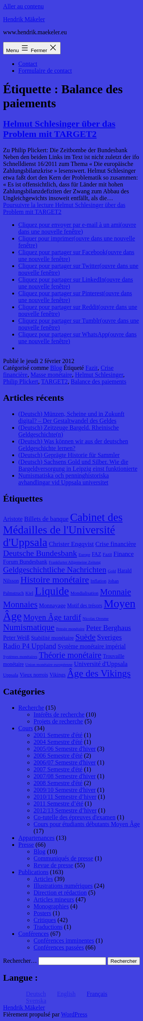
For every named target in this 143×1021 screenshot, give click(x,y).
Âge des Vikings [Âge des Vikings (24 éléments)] (98, 673)
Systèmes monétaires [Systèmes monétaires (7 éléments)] (20, 657)
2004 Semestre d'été (58, 742)
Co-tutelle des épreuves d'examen (75, 817)
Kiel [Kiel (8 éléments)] (30, 593)
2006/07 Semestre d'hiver (65, 762)
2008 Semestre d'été (58, 783)
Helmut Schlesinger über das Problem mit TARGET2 (59, 129)
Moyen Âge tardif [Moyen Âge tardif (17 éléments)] (52, 617)
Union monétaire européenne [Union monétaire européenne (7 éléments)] (48, 665)
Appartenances (36, 838)
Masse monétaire (51, 374)
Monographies (51, 906)
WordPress (74, 1014)
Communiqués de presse (63, 858)
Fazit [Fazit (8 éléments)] (107, 554)
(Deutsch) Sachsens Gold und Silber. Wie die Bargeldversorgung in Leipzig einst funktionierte (77, 465)
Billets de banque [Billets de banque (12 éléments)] (46, 518)
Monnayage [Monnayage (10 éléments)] (52, 605)
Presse (26, 844)
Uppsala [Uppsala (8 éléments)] (10, 675)
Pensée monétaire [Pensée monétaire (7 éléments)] (70, 629)
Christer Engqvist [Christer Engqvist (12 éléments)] (71, 544)
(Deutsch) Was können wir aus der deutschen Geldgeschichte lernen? (73, 444)
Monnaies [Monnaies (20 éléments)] (20, 604)
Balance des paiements (99, 381)
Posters (42, 913)
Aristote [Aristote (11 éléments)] (12, 519)
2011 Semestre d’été (58, 803)
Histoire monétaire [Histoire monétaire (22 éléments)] (55, 580)
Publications (33, 872)
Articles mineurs (54, 899)
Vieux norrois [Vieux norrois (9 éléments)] (34, 675)
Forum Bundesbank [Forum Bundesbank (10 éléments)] (25, 562)
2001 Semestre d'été (58, 735)
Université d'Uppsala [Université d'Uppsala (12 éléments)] (101, 663)
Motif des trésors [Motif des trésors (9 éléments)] (84, 605)
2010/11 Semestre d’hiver (65, 796)
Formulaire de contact (45, 70)
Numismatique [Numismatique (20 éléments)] (29, 627)
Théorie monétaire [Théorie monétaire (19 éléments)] (70, 655)
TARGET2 (54, 381)
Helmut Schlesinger (99, 374)
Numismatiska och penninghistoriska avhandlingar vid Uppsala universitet (63, 479)
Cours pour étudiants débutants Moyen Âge (87, 824)
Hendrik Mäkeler (24, 19)
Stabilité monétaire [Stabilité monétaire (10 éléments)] (52, 638)
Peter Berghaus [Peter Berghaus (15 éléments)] (108, 628)
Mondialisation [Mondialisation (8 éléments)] (84, 593)
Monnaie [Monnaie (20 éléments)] (115, 592)
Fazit (91, 368)
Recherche (31, 707)
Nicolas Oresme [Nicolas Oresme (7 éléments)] (95, 618)
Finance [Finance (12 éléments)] (124, 553)
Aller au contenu (23, 6)
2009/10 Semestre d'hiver (65, 790)
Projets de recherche (58, 721)
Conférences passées (59, 947)
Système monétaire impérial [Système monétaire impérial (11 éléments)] (91, 646)
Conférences (33, 933)
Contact (27, 64)
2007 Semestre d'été (58, 769)
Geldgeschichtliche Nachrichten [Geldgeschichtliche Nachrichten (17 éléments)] (54, 569)
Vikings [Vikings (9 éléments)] (58, 675)
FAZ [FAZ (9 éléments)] (96, 554)
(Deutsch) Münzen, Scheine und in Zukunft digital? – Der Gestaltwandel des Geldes (71, 417)
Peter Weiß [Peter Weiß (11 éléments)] (16, 637)
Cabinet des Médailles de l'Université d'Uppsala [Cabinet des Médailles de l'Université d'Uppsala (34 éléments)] (62, 529)
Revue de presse (53, 865)
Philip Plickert (20, 381)
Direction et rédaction (60, 892)
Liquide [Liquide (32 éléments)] (52, 591)
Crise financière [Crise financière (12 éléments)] (115, 544)
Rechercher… (20, 960)
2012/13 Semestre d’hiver (65, 810)
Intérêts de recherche (59, 714)
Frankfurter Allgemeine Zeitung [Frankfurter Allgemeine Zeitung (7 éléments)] (75, 562)
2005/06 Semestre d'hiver (65, 748)
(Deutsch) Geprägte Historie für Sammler (69, 455)
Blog (56, 368)
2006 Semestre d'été (58, 755)
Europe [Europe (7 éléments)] (84, 555)
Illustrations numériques (63, 885)
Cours (25, 728)
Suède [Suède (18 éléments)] (85, 637)
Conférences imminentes (64, 940)
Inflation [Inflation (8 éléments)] (98, 581)
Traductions (48, 927)
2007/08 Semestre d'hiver (65, 776)
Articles (43, 879)
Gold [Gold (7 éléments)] (112, 571)
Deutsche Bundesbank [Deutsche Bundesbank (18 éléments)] (40, 553)
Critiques (45, 920)
